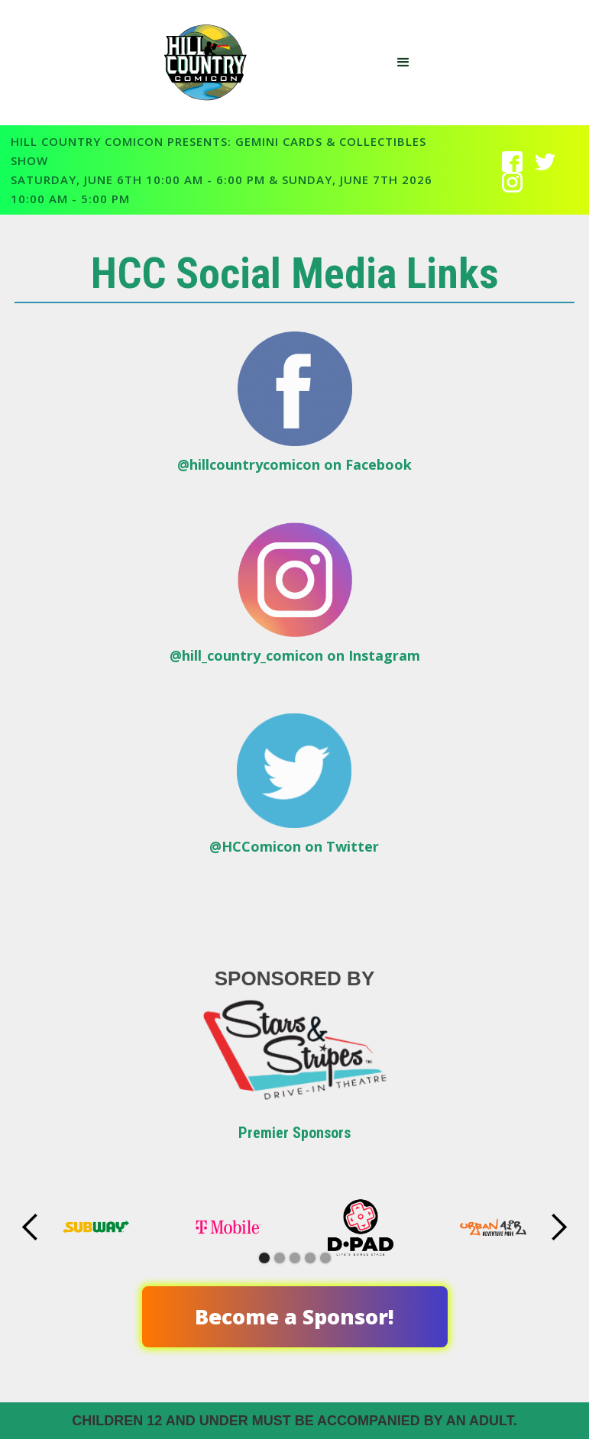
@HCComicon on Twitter (294, 846)
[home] (211, 62)
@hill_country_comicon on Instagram (295, 655)
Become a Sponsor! (294, 1316)
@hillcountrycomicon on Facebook (294, 464)
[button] (403, 63)
